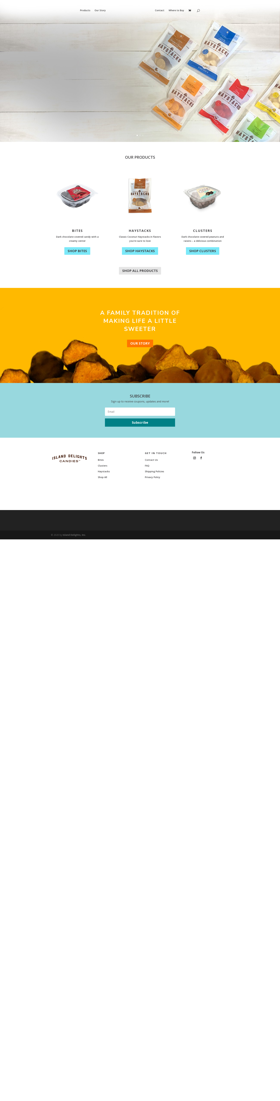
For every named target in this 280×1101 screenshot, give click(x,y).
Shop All (102, 477)
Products (85, 10)
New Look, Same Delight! (80, 63)
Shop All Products (140, 270)
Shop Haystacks (140, 251)
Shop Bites (77, 251)
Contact (159, 10)
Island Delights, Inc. (74, 534)
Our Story (100, 10)
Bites (77, 230)
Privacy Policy (152, 477)
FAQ (147, 465)
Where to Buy (176, 10)
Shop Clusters (202, 251)
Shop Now (49, 96)
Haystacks (140, 230)
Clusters (202, 230)
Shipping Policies (154, 471)
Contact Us (151, 459)
